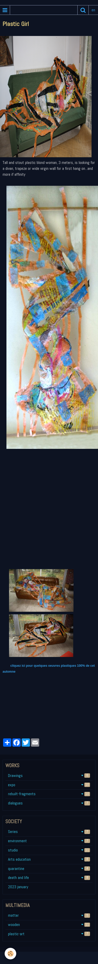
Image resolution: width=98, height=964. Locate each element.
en (93, 10)
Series (49, 831)
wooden (49, 924)
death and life (49, 877)
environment (49, 840)
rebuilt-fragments (49, 793)
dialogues (49, 803)
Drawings (49, 775)
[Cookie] (10, 953)
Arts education (49, 859)
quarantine (49, 868)
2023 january (18, 886)
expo (49, 784)
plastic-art (49, 934)
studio (49, 850)
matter (49, 915)
